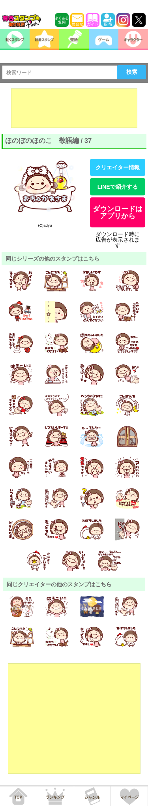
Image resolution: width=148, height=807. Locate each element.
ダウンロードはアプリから (117, 212)
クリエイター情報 (118, 167)
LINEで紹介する (117, 187)
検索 (131, 72)
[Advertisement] (74, 108)
